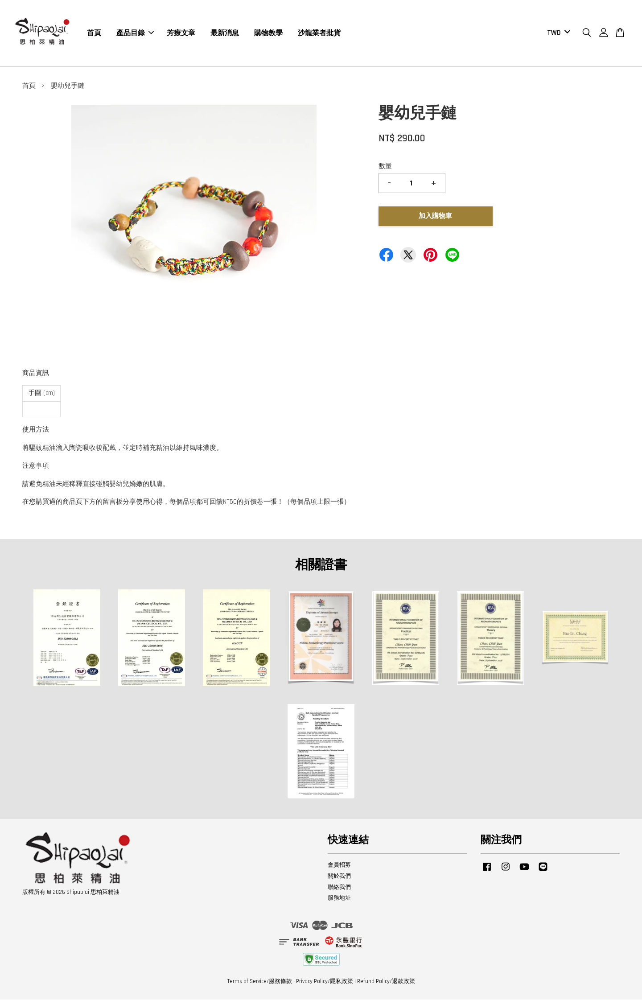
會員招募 (339, 865)
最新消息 (224, 33)
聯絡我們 (339, 887)
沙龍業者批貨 (319, 33)
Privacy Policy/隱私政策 (324, 981)
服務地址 (339, 898)
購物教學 (268, 33)
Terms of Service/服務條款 (259, 981)
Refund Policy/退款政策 (386, 981)
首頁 (94, 33)
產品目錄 (135, 33)
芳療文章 (181, 33)
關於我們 (339, 876)
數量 (385, 166)
